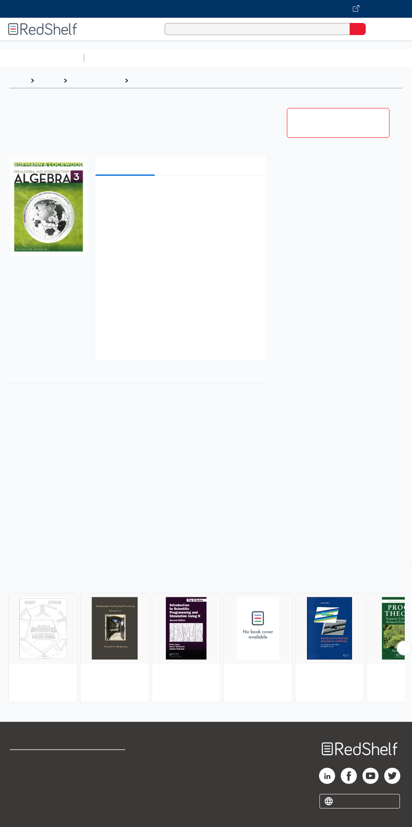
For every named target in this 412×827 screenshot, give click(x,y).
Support (21, 777)
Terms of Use (106, 759)
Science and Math (158, 58)
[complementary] (206, 632)
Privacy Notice (30, 795)
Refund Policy (106, 777)
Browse (49, 80)
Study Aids (108, 58)
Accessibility (105, 795)
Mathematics (152, 80)
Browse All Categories (42, 58)
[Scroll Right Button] (404, 648)
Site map (22, 813)
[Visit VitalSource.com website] (206, 9)
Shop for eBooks (33, 759)
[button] (180, 194)
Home (18, 80)
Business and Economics (312, 58)
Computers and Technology (230, 58)
